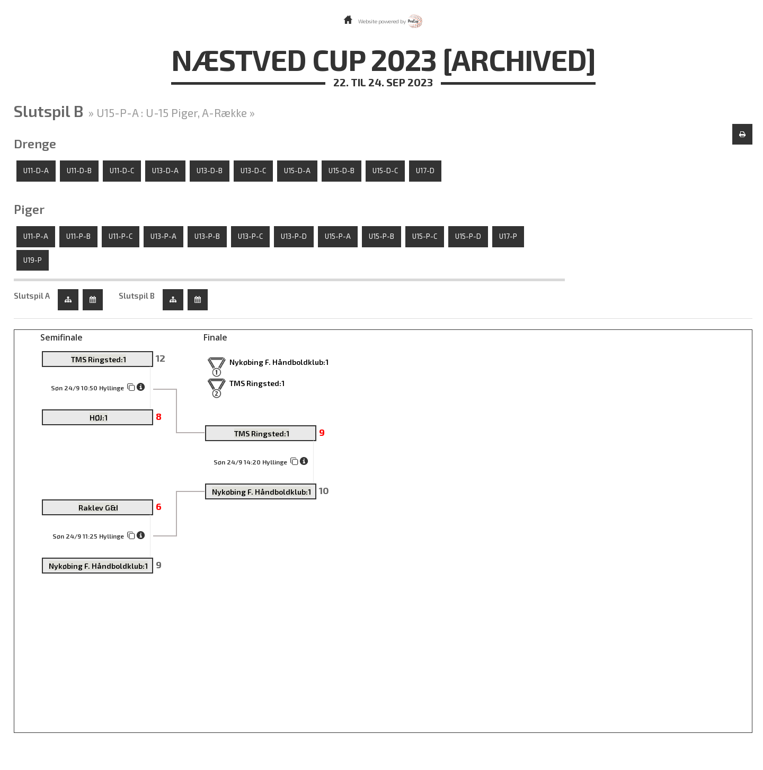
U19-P (32, 260)
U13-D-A (165, 170)
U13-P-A (163, 236)
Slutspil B (137, 295)
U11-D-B (79, 170)
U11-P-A (35, 236)
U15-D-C (385, 170)
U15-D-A (297, 170)
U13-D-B (210, 170)
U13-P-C (250, 236)
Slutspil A (32, 295)
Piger (29, 209)
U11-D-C (122, 170)
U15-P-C (424, 236)
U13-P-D (294, 236)
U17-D (425, 170)
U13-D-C (253, 170)
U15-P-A (338, 236)
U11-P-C (120, 236)
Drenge (35, 143)
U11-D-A (36, 170)
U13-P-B (207, 236)
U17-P (508, 236)
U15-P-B (381, 236)
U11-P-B (78, 236)
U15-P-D (468, 236)
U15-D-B (341, 170)
